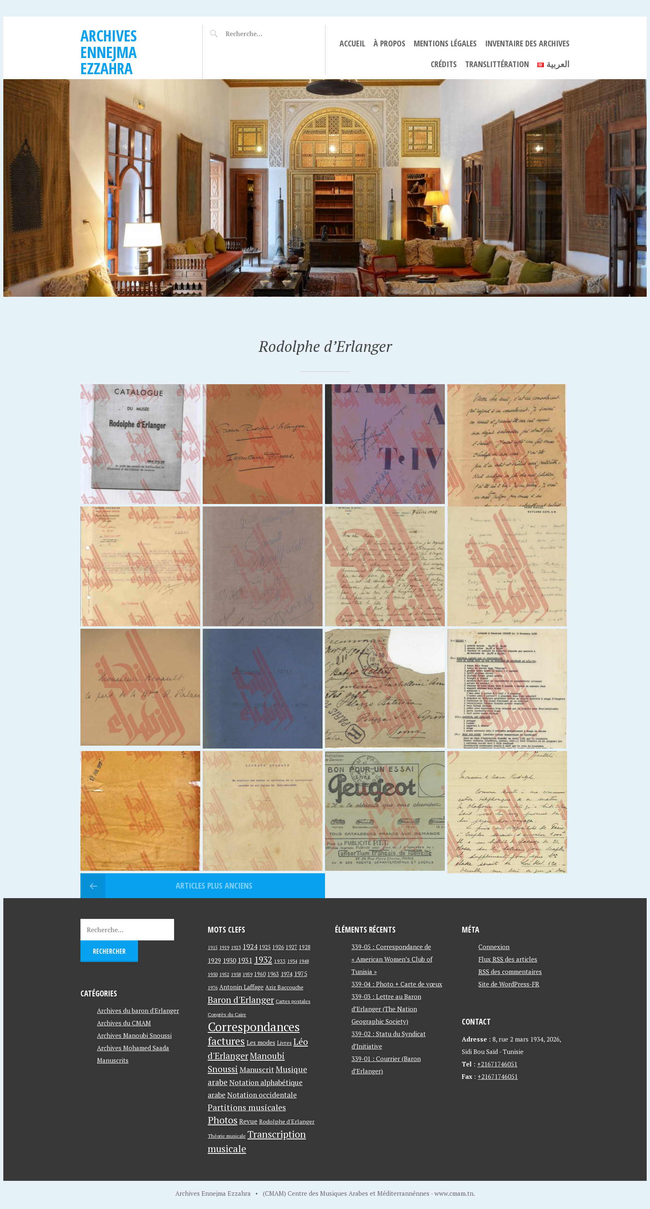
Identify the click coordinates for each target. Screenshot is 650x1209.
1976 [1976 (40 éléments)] (213, 987)
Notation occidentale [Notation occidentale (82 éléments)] (262, 1095)
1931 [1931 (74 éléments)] (245, 960)
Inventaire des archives (527, 43)
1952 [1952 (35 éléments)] (224, 974)
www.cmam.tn (453, 1193)
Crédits (444, 64)
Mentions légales (445, 43)
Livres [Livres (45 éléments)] (284, 1043)
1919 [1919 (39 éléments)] (224, 947)
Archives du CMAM (124, 1023)
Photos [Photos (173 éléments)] (223, 1120)
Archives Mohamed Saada (133, 1048)
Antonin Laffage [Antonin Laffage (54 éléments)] (241, 987)
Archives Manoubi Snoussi (134, 1035)
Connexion (493, 946)
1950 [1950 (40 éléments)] (213, 974)
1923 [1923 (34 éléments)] (236, 947)
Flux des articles (507, 959)
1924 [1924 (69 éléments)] (250, 946)
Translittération (497, 64)
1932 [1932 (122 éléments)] (263, 959)
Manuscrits (113, 1060)
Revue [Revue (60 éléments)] (248, 1121)
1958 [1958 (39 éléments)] (236, 974)
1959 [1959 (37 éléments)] (247, 974)
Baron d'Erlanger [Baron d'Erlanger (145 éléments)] (241, 999)
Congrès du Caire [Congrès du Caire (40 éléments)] (227, 1014)
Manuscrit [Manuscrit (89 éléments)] (257, 1069)
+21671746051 (497, 1064)
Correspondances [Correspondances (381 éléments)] (254, 1027)
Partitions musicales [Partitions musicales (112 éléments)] (247, 1107)
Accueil (352, 43)
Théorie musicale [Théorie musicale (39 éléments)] (227, 1136)
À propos (389, 43)
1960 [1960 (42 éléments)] (260, 974)
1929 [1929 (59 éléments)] (214, 960)
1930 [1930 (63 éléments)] (229, 960)
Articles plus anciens (213, 885)
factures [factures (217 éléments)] (226, 1041)
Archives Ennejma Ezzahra (108, 52)
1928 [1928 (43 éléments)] (304, 947)
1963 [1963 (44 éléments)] (273, 974)
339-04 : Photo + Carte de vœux (397, 984)
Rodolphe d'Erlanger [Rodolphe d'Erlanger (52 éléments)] (287, 1121)
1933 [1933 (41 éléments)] (280, 960)
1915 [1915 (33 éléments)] (213, 947)
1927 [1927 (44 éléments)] (291, 947)
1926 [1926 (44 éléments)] (278, 947)
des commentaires (510, 971)
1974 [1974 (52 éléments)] (286, 974)
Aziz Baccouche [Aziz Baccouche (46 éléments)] (284, 987)
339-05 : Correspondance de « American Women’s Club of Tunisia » (392, 959)
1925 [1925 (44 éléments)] (265, 947)
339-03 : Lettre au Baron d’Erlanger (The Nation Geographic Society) (386, 1008)
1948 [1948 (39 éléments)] (304, 961)
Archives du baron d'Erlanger (138, 1010)
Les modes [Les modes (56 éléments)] (261, 1043)
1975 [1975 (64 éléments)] (300, 973)
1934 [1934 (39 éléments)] (292, 961)
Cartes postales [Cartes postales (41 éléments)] (293, 1001)
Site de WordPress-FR (508, 984)
